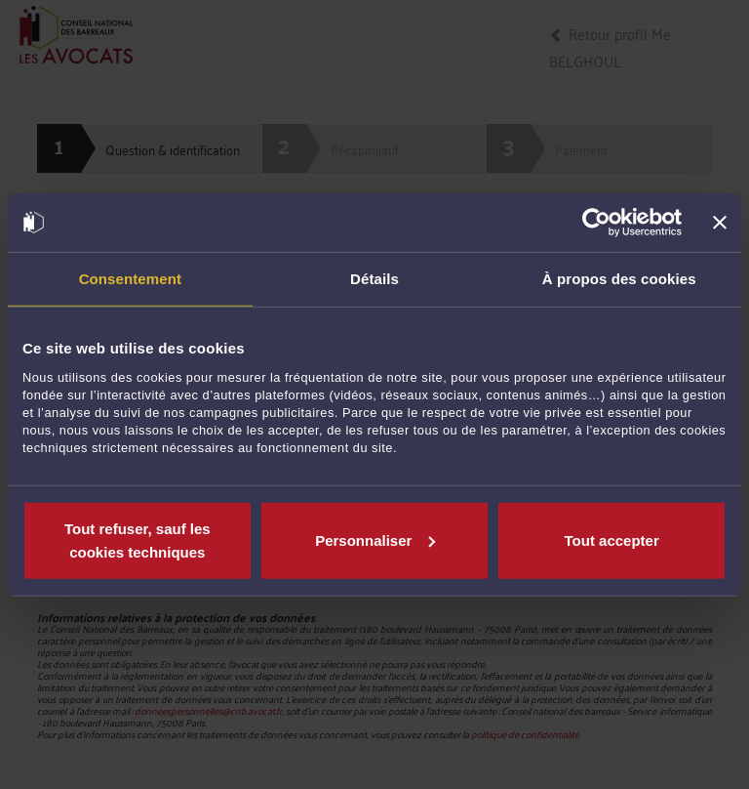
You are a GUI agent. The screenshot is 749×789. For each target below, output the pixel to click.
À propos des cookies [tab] (619, 278)
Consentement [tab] (130, 278)
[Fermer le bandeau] (720, 222)
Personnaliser (375, 539)
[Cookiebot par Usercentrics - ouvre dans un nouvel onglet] (596, 222)
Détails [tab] (374, 278)
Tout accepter (612, 539)
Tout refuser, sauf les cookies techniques (137, 539)
